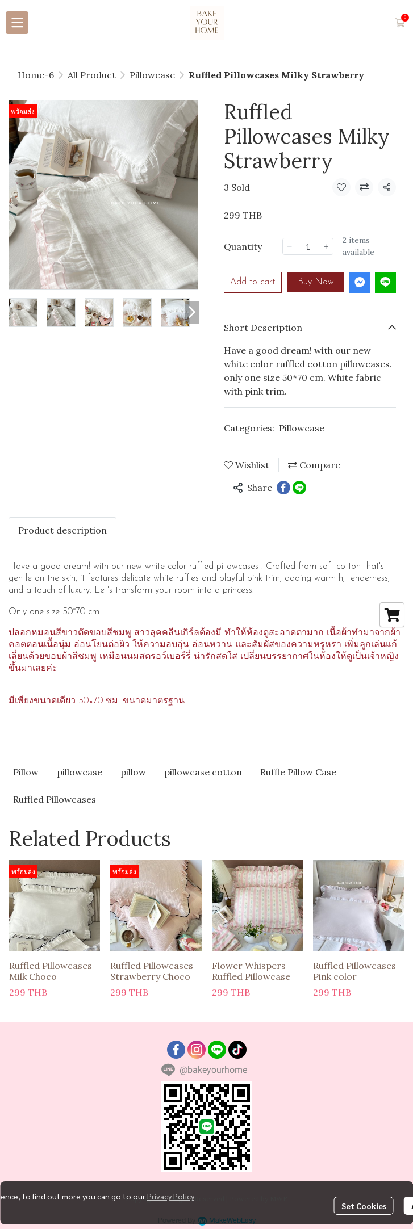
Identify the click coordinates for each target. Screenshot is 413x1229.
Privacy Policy (170, 1196)
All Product (92, 75)
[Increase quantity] (326, 246)
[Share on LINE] (299, 487)
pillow (133, 772)
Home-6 (36, 75)
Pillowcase (152, 75)
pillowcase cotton (203, 772)
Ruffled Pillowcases (54, 799)
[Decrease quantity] (290, 246)
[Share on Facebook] (283, 487)
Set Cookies (363, 1206)
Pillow (26, 772)
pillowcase (79, 772)
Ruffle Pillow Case (298, 772)
